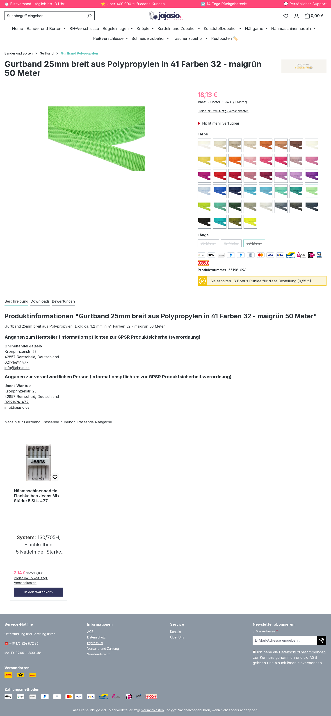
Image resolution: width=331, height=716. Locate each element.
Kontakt (175, 632)
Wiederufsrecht (98, 654)
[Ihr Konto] (296, 15)
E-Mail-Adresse (265, 631)
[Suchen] (89, 15)
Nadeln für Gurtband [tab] (22, 422)
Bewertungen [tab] (63, 301)
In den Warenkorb (38, 592)
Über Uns (177, 637)
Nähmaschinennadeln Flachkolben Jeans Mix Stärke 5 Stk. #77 (36, 495)
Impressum (95, 643)
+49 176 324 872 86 (24, 643)
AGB (90, 632)
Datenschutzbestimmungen (302, 652)
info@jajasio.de (17, 367)
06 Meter (210, 244)
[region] (96, 138)
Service (177, 624)
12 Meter (233, 244)
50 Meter (256, 244)
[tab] (16, 301)
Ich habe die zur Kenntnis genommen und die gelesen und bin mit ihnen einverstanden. (289, 657)
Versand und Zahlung (103, 648)
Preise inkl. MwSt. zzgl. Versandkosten (223, 111)
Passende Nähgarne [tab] (94, 422)
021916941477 (17, 362)
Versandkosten (152, 710)
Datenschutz (96, 637)
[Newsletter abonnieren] (321, 640)
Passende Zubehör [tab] (59, 422)
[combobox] (44, 15)
